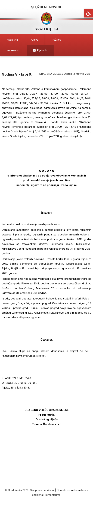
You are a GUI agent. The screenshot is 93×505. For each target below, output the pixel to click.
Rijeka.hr (40, 50)
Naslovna (12, 39)
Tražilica (56, 39)
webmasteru (78, 490)
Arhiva (34, 39)
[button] (88, 13)
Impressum (13, 50)
